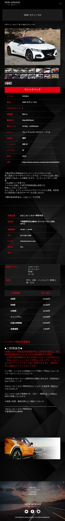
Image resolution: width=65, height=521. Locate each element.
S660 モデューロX (28, 24)
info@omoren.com (28, 241)
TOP (6, 24)
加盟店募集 (32, 494)
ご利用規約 (32, 492)
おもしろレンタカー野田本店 (31, 215)
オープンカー (33, 269)
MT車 (30, 272)
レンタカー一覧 (15, 24)
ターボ (31, 274)
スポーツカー (33, 267)
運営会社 (32, 487)
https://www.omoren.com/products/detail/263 (41, 162)
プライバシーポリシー (32, 490)
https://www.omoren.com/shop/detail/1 (36, 253)
